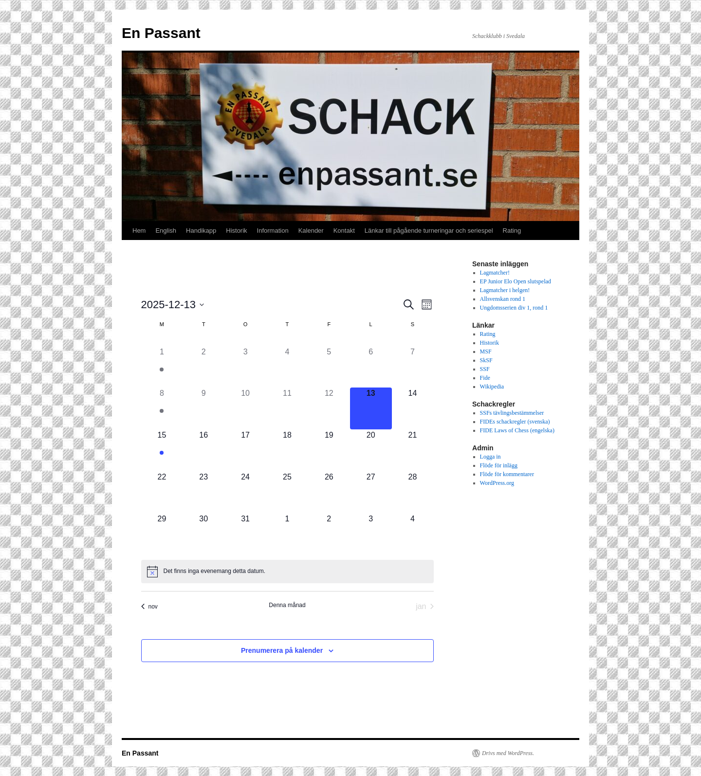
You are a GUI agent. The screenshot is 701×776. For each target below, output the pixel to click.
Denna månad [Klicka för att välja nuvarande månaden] (287, 605)
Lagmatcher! (495, 272)
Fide (485, 377)
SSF (485, 369)
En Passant (161, 33)
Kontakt (344, 230)
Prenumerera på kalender (282, 650)
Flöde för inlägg (498, 465)
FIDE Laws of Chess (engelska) (517, 430)
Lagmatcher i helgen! (505, 290)
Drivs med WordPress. (508, 753)
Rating (512, 230)
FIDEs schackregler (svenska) (515, 421)
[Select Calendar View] (427, 304)
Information (273, 230)
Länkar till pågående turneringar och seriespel (429, 230)
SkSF (486, 360)
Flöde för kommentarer (507, 474)
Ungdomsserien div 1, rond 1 (514, 307)
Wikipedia (492, 386)
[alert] (214, 571)
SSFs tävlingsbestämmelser (512, 412)
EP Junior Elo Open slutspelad (515, 281)
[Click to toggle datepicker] (172, 304)
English (165, 230)
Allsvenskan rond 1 (502, 299)
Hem (139, 230)
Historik (236, 230)
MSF (486, 351)
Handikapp (201, 230)
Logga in (490, 456)
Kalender (311, 230)
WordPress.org (497, 483)
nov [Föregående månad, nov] (149, 606)
